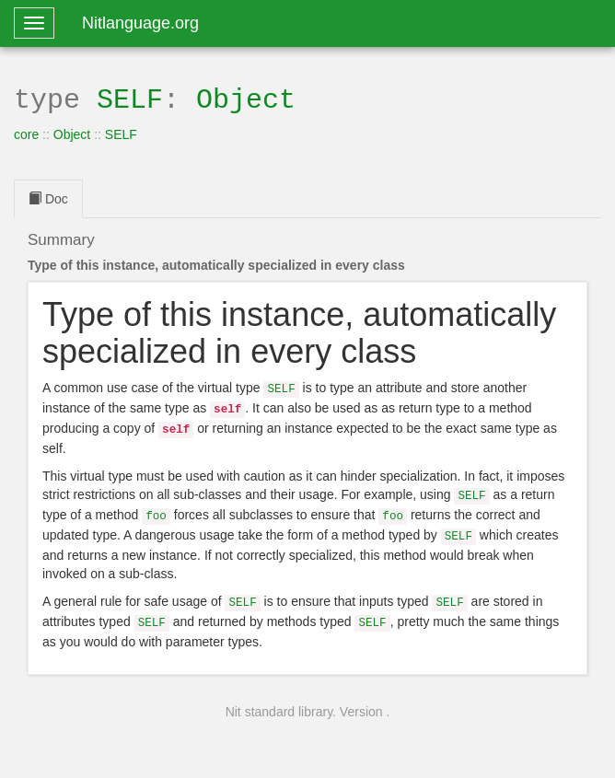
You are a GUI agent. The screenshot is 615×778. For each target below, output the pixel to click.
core (26, 132)
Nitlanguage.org (140, 23)
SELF (130, 98)
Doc (48, 197)
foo (156, 506)
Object (246, 98)
